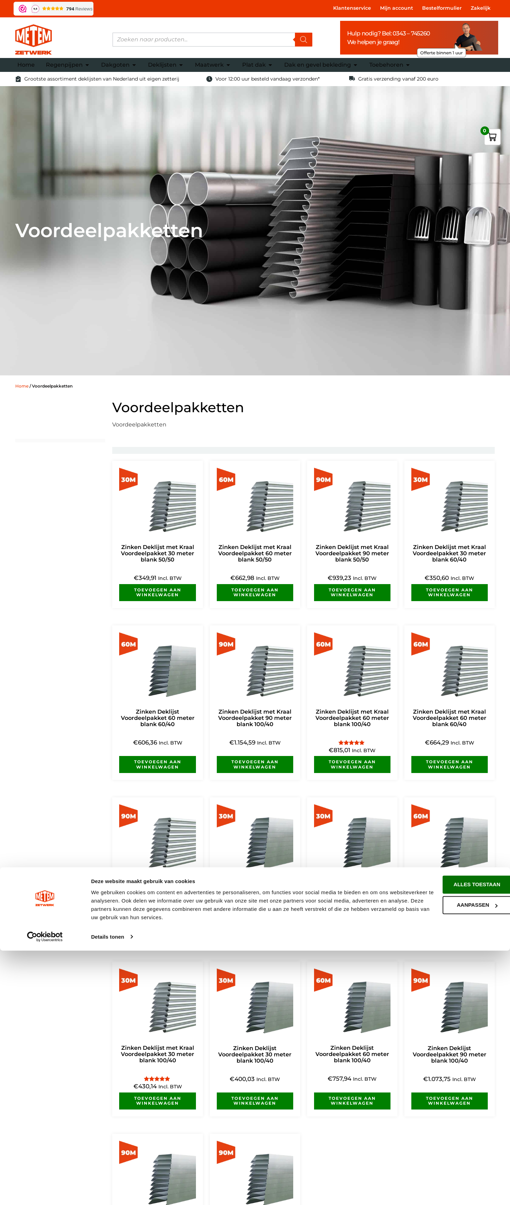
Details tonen (107, 1191)
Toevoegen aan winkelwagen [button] (157, 592)
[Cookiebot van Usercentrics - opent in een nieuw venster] (45, 1191)
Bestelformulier (442, 8)
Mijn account (396, 8)
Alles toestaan (452, 1139)
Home (21, 386)
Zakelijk (481, 8)
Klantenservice (352, 8)
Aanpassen (452, 1160)
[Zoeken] (303, 40)
